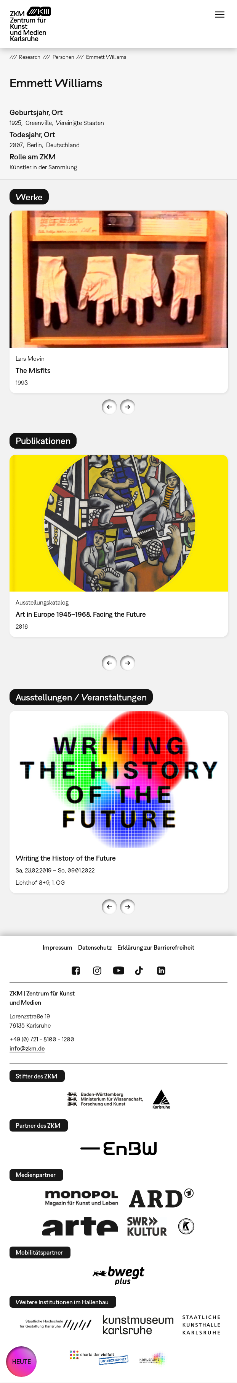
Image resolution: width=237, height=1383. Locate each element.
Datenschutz (95, 947)
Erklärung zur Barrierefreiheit (155, 947)
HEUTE (21, 1361)
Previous (109, 407)
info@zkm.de (27, 1048)
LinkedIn (161, 970)
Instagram (97, 970)
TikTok (139, 970)
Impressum (57, 947)
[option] (118, 302)
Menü (219, 14)
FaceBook (75, 970)
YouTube (118, 970)
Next (127, 407)
